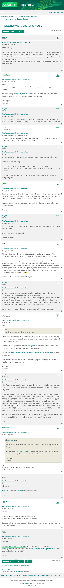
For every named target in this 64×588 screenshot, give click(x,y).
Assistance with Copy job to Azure (22, 25)
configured (31, 346)
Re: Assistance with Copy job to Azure (15, 79)
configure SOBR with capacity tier (41, 549)
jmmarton (4, 374)
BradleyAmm (5, 427)
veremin (4, 128)
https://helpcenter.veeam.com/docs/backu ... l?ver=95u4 (31, 353)
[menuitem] (60, 12)
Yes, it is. (5, 491)
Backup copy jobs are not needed (14, 546)
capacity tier (20, 94)
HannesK (4, 74)
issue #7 (21, 491)
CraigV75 (4, 37)
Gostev (4, 243)
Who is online (7, 569)
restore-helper (19, 571)
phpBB (26, 583)
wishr (3, 475)
